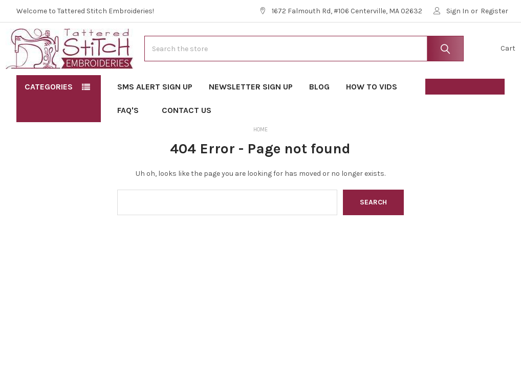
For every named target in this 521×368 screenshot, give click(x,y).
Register (494, 11)
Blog (319, 118)
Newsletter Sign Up (251, 118)
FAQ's (131, 141)
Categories (49, 118)
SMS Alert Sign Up (154, 118)
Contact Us (186, 141)
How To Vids (371, 118)
